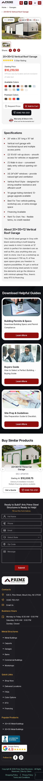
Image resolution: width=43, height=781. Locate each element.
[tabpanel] (21, 28)
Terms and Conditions (21, 777)
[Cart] (35, 3)
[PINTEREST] (18, 50)
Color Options (10, 697)
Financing (9, 708)
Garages (12, 7)
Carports (8, 643)
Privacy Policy (27, 775)
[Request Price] (12, 106)
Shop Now (9, 681)
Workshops (9, 665)
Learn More (21, 335)
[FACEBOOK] (10, 50)
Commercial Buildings (13, 660)
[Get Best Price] (10, 490)
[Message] (21, 556)
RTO (6, 703)
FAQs (7, 692)
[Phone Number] (21, 523)
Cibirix (29, 771)
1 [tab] (21, 36)
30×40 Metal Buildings (14, 724)
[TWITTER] (14, 50)
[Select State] (21, 537)
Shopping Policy (11, 775)
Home (4, 7)
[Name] (21, 516)
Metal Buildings (11, 638)
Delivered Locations (13, 686)
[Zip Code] (21, 544)
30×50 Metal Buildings (14, 729)
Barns (7, 654)
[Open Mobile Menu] (39, 3)
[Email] (21, 530)
